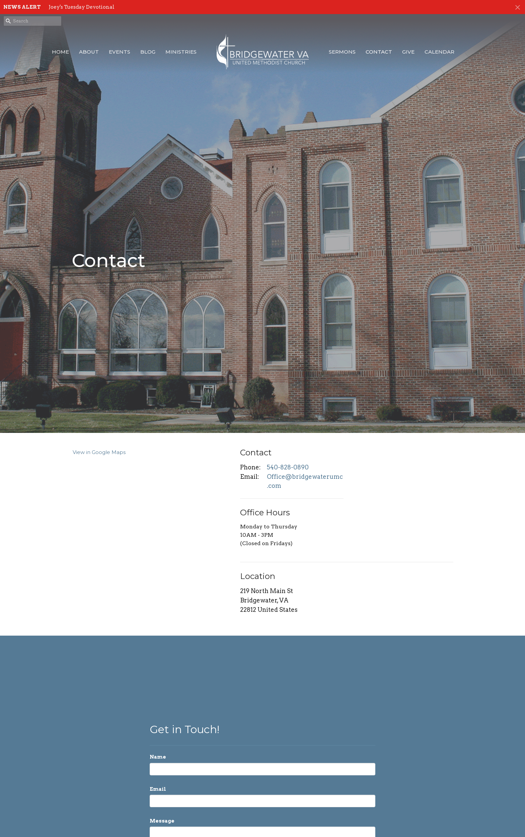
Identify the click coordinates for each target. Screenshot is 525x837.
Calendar (439, 52)
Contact (379, 52)
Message (162, 821)
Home (60, 52)
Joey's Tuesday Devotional (82, 7)
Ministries (181, 52)
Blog (147, 52)
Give (408, 52)
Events (119, 52)
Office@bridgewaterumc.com (305, 481)
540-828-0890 (288, 467)
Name (158, 757)
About (89, 52)
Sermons (342, 52)
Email (158, 789)
